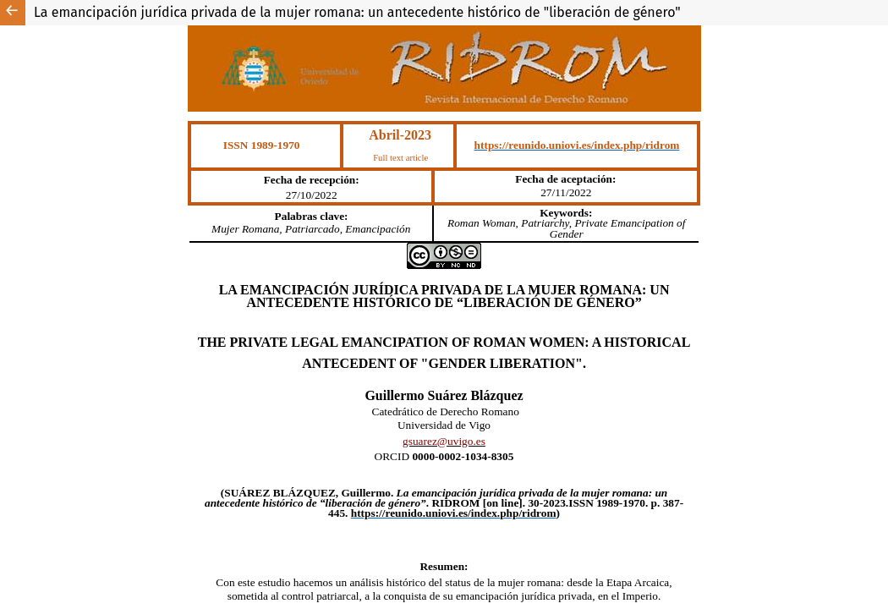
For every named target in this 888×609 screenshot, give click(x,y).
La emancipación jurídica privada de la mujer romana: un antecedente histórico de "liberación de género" (357, 12)
